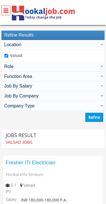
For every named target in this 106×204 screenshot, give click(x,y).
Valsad (16, 55)
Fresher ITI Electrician (30, 162)
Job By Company (53, 96)
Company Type (53, 105)
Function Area (53, 76)
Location (53, 44)
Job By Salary (53, 86)
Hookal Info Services (24, 174)
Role (53, 66)
